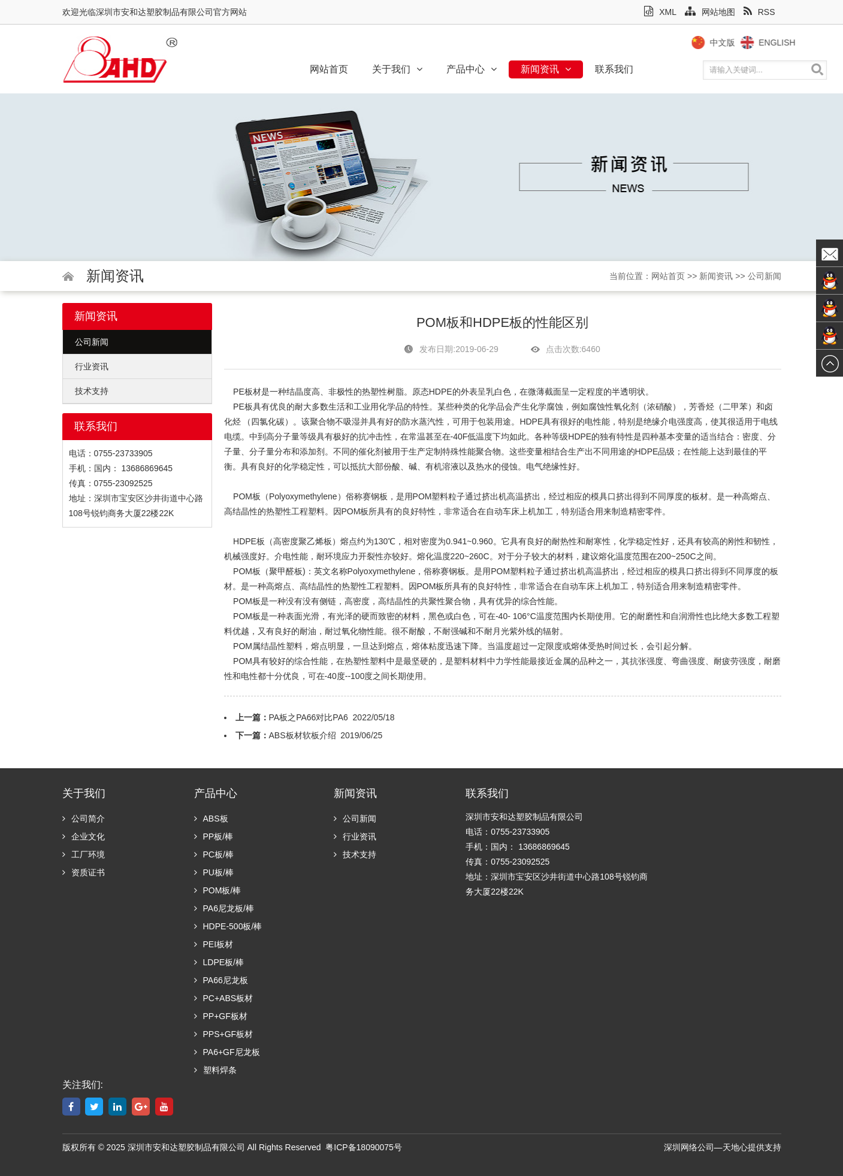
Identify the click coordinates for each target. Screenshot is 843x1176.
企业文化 (83, 836)
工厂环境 (83, 854)
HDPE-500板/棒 (228, 926)
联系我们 (614, 69)
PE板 (243, 391)
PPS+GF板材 (223, 1034)
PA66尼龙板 (221, 980)
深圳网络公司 (689, 1147)
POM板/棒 (217, 890)
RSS (759, 12)
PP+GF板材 (220, 1016)
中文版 (735, 42)
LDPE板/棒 (219, 962)
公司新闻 (764, 276)
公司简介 (83, 818)
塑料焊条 (215, 1070)
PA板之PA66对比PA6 (308, 717)
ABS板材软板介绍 (302, 735)
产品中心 (471, 69)
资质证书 (83, 872)
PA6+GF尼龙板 (227, 1052)
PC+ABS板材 (223, 998)
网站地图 (710, 12)
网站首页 (329, 69)
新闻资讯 (546, 69)
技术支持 (91, 391)
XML (660, 12)
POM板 (247, 496)
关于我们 (397, 69)
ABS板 (211, 818)
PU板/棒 (214, 872)
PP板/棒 (214, 836)
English (790, 42)
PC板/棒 (214, 854)
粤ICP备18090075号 (363, 1147)
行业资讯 (91, 366)
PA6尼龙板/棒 (224, 908)
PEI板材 (214, 944)
